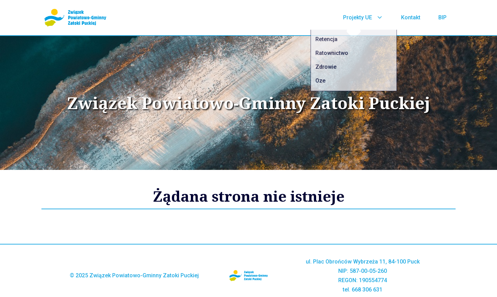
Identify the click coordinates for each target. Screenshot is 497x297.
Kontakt (410, 17)
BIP (442, 17)
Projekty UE (363, 17)
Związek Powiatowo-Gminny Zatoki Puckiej (248, 103)
